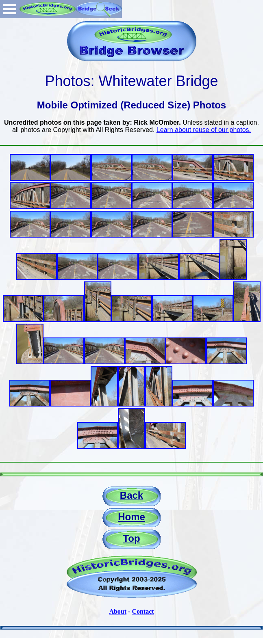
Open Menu (10, 9)
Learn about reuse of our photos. (203, 129)
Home (131, 516)
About (117, 611)
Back (131, 495)
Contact (143, 611)
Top (131, 538)
